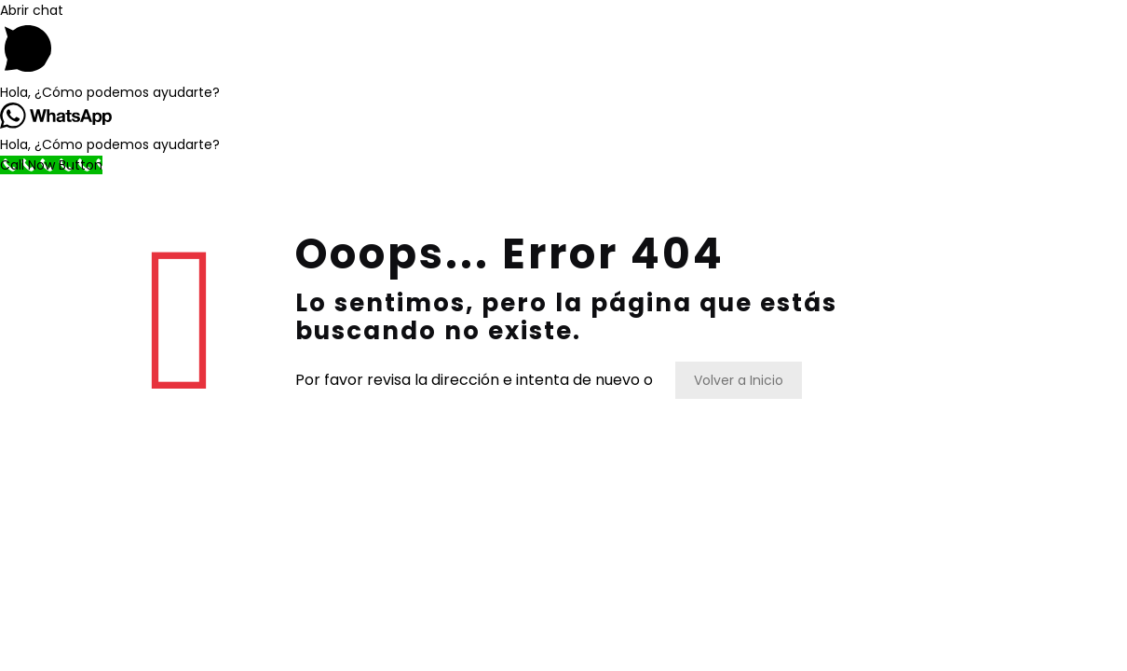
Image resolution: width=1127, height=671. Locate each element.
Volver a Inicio (738, 380)
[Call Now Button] (51, 165)
